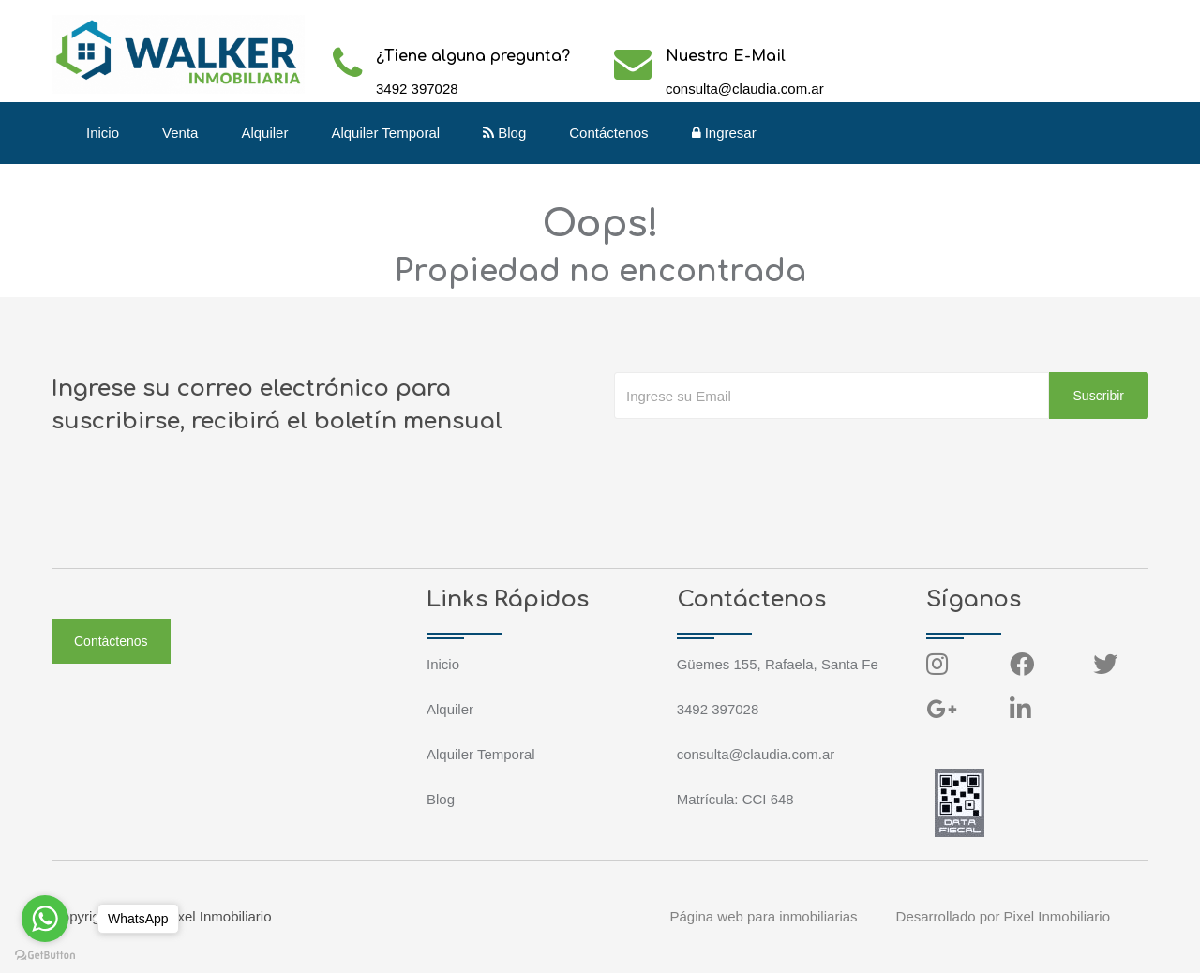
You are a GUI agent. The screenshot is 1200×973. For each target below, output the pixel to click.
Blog (504, 133)
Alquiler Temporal (385, 133)
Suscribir (1098, 395)
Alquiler (264, 133)
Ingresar (724, 133)
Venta (180, 133)
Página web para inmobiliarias (763, 916)
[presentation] (756, 456)
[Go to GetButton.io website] (45, 954)
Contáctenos (608, 133)
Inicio (102, 133)
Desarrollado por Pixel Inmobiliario (1003, 916)
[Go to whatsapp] (45, 918)
